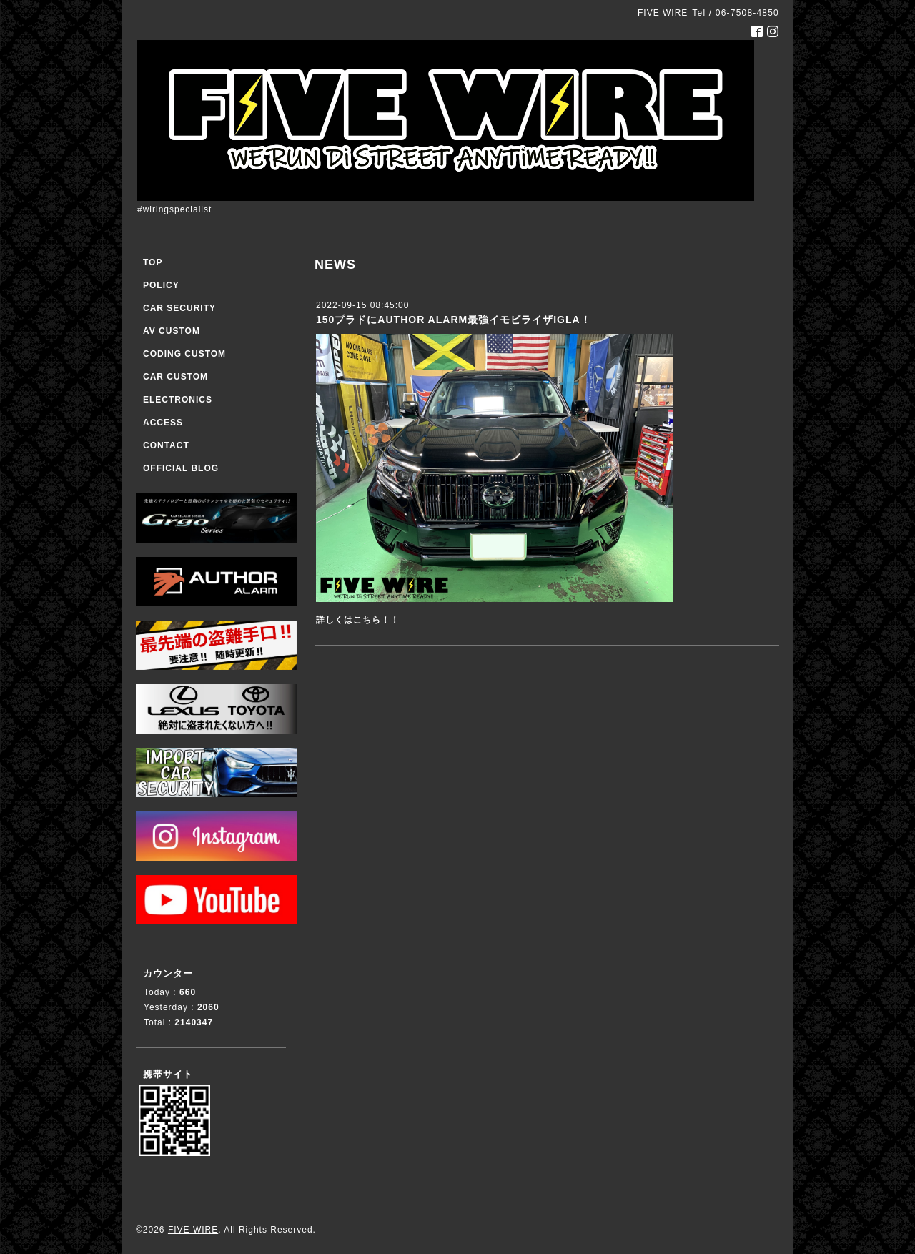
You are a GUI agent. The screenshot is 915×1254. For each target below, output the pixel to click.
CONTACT (166, 445)
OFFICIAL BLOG (181, 468)
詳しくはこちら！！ (358, 620)
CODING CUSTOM (184, 354)
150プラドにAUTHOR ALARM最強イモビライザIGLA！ (453, 319)
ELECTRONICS (177, 400)
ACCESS (163, 423)
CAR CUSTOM (175, 377)
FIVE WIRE (193, 1230)
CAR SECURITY (179, 308)
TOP (152, 262)
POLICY (161, 285)
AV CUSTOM (171, 331)
